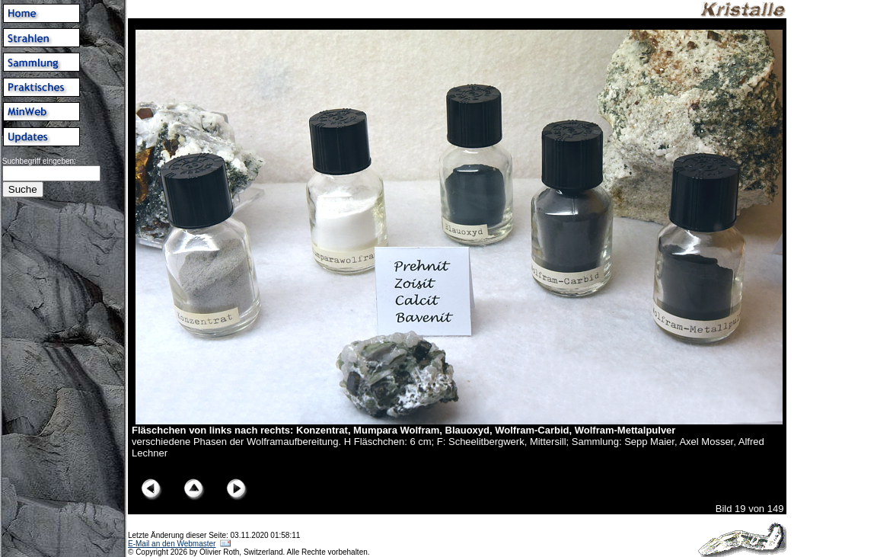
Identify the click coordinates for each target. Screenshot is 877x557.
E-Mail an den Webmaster (171, 543)
